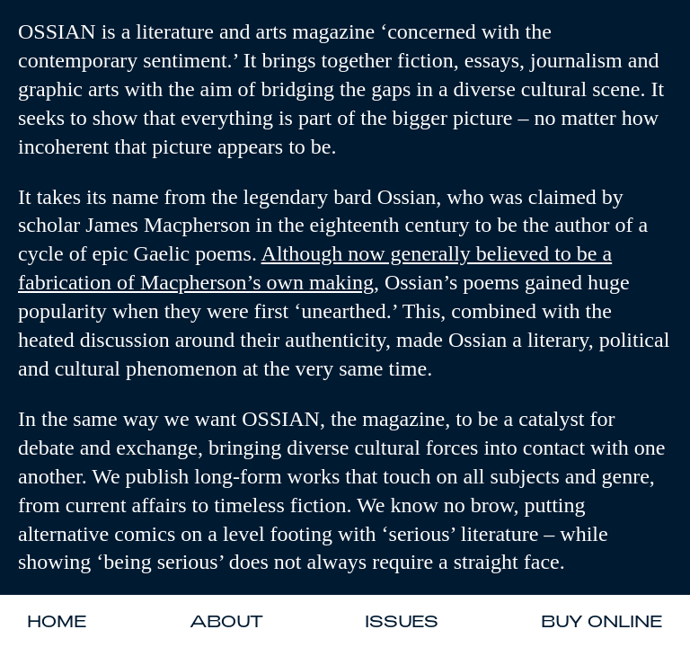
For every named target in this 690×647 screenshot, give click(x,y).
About (226, 621)
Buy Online (602, 621)
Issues (401, 621)
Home (57, 621)
